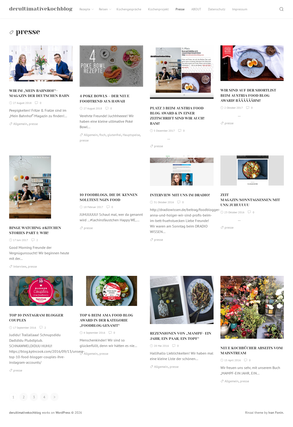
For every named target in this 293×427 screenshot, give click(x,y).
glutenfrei (114, 138)
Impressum (239, 9)
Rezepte (86, 9)
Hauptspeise (131, 138)
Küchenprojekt (158, 9)
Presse (180, 9)
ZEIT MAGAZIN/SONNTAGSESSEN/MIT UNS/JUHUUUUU (250, 202)
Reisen (105, 9)
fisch (102, 138)
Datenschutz (216, 9)
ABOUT (196, 9)
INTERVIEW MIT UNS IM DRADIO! (180, 198)
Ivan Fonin (275, 415)
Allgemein (20, 127)
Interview (19, 269)
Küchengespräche (129, 9)
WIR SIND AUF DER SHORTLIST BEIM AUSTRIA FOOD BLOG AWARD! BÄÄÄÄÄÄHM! (248, 98)
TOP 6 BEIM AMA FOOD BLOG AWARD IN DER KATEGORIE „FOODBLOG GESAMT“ (106, 323)
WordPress (63, 415)
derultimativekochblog (25, 415)
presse (33, 127)
